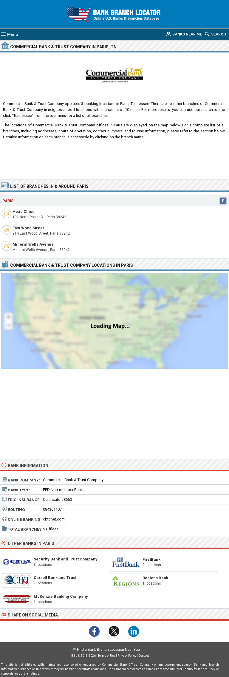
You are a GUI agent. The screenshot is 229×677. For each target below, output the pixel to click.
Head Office (24, 211)
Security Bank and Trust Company (66, 559)
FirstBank (151, 559)
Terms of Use (106, 655)
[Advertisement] (114, 163)
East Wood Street (28, 228)
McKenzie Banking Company (61, 596)
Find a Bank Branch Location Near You (108, 649)
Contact (143, 655)
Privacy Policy (126, 655)
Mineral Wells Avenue (33, 244)
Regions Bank (155, 578)
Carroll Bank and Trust (55, 577)
